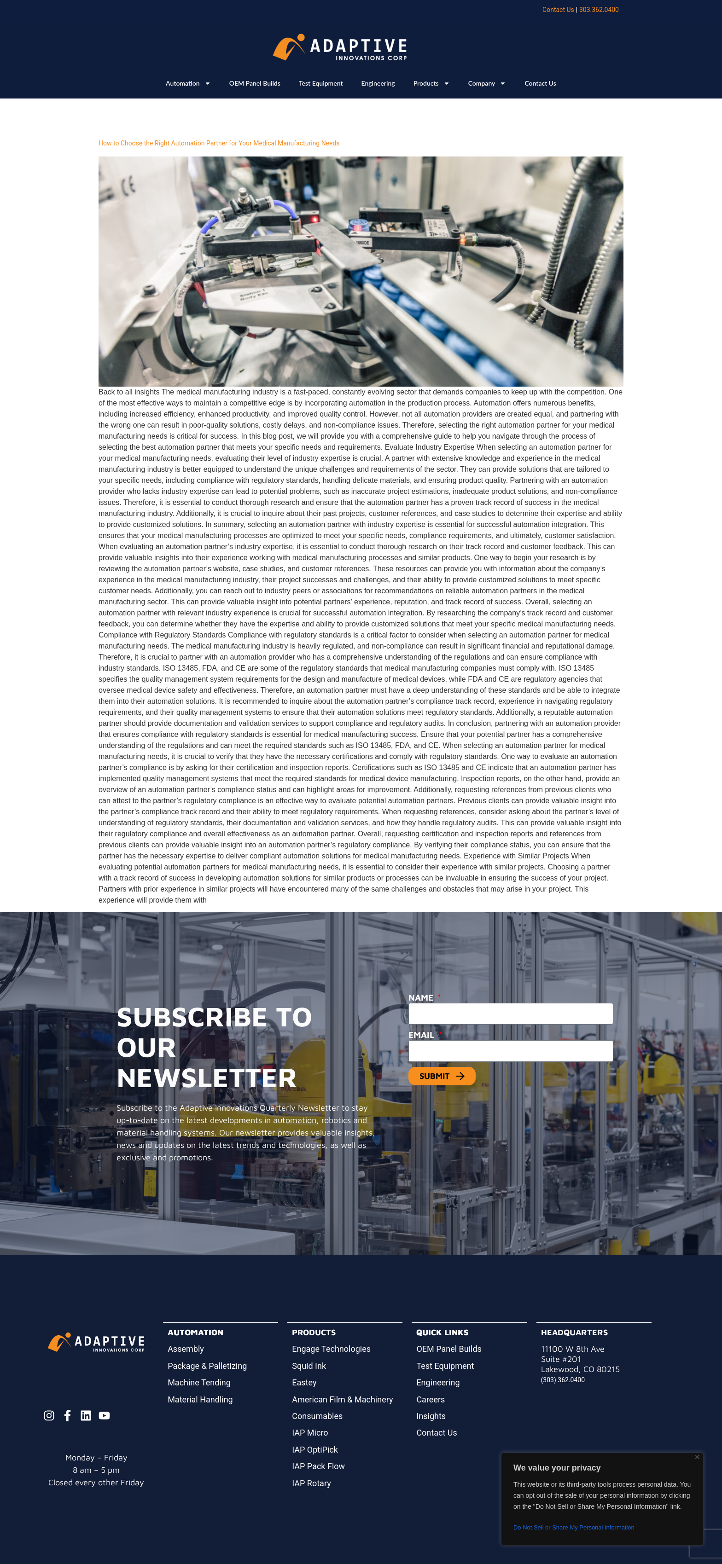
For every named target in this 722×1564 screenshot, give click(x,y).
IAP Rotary (311, 1483)
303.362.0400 (599, 9)
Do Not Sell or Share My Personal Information (578, 1527)
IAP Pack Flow (318, 1466)
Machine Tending (199, 1382)
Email (422, 1035)
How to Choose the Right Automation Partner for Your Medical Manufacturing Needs (219, 143)
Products (431, 83)
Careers (430, 1399)
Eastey (304, 1382)
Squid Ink (309, 1366)
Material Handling (200, 1399)
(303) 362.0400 (563, 1380)
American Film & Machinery (342, 1399)
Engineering (378, 83)
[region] (602, 1499)
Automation (188, 83)
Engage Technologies (331, 1349)
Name (422, 997)
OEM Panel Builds (254, 83)
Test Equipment (321, 83)
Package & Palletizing (207, 1366)
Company (487, 83)
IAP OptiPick (315, 1449)
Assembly (186, 1349)
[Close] (697, 1457)
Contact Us (558, 9)
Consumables (317, 1416)
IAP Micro (310, 1432)
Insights (431, 1416)
